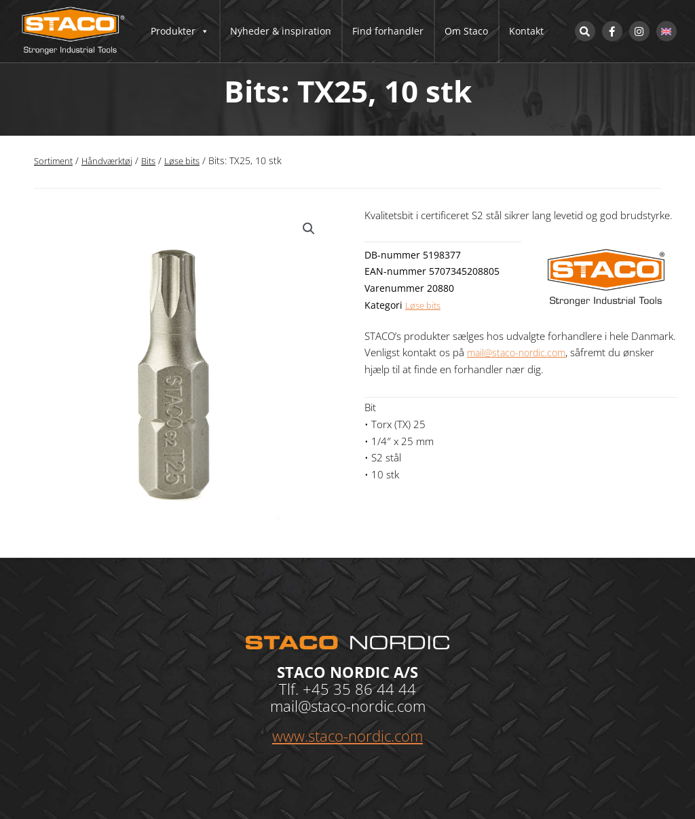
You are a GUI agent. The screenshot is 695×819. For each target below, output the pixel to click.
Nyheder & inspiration (280, 30)
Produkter (180, 31)
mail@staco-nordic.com (520, 352)
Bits (155, 160)
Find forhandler (388, 30)
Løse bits (191, 160)
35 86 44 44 (374, 689)
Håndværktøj (111, 160)
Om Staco (466, 30)
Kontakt (526, 30)
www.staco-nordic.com (347, 735)
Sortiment (55, 160)
